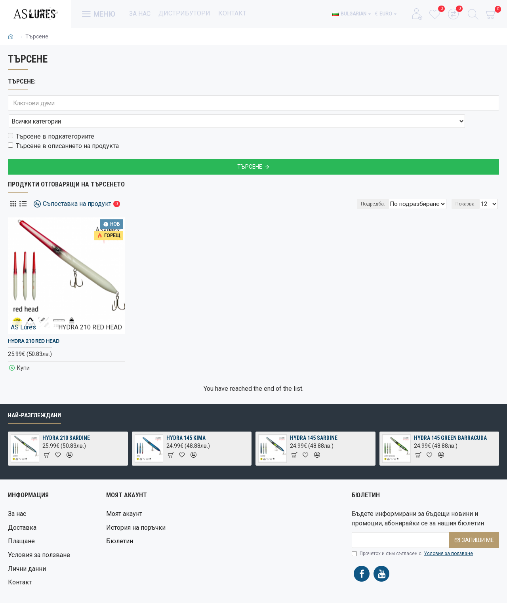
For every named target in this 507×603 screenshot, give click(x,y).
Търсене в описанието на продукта (63, 128)
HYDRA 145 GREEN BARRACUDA (450, 446)
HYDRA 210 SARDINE (66, 446)
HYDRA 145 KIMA (186, 446)
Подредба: (374, 186)
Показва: (468, 186)
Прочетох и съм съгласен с (413, 561)
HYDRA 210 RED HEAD (33, 324)
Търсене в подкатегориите (51, 119)
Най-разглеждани (34, 423)
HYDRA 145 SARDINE (313, 446)
